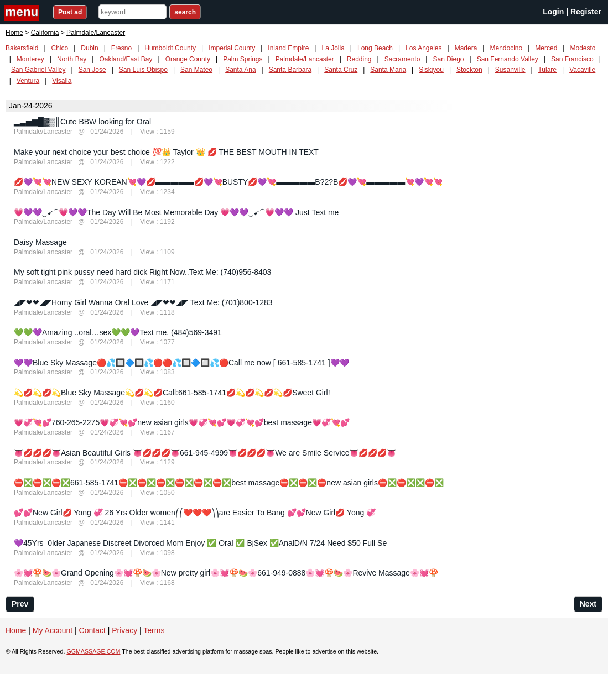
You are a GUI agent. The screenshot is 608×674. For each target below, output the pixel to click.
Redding (359, 59)
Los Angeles (423, 48)
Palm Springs (242, 59)
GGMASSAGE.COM (93, 651)
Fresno (121, 48)
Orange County (187, 59)
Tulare (547, 70)
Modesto (582, 48)
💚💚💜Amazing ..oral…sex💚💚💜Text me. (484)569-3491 (118, 332)
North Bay (71, 59)
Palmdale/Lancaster (305, 59)
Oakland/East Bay (125, 59)
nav (23, 13)
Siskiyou (431, 70)
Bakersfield (22, 48)
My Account (52, 630)
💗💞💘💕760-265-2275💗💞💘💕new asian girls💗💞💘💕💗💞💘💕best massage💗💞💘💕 (182, 422)
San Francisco (572, 59)
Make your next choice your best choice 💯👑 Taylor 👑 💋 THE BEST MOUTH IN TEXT (166, 152)
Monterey (30, 59)
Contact (92, 630)
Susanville (510, 70)
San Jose (92, 70)
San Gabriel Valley (38, 70)
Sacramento (402, 59)
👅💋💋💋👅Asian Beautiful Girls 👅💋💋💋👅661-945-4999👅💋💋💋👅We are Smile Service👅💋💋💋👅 (205, 452)
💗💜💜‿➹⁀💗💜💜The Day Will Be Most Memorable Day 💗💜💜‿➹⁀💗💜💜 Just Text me (176, 212)
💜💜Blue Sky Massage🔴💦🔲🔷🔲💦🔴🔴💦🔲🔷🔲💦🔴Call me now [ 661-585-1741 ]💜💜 (181, 362)
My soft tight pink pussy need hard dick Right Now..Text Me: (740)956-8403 (142, 272)
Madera (466, 48)
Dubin (89, 48)
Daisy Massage (40, 242)
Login (553, 11)
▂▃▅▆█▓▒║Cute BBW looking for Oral (82, 121)
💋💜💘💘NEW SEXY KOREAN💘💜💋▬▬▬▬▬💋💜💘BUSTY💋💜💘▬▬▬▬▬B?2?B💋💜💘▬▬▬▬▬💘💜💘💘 (228, 181)
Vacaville (582, 70)
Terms (153, 630)
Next (588, 603)
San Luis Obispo (143, 70)
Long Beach (375, 48)
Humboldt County (170, 48)
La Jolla (332, 48)
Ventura (28, 81)
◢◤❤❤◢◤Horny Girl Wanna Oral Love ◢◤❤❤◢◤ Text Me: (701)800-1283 (143, 302)
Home (14, 32)
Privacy (124, 630)
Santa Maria (388, 70)
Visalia (61, 81)
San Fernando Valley (507, 59)
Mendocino (506, 48)
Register (585, 11)
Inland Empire (288, 48)
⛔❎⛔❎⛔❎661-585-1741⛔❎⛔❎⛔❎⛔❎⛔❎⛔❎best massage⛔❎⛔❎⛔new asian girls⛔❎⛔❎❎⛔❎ (229, 482)
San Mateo (196, 70)
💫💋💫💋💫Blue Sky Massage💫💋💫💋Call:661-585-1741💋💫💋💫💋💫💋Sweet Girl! (172, 392)
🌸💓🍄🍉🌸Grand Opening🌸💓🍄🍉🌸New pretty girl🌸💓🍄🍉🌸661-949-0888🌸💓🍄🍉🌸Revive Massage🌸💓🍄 (226, 572)
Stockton (469, 70)
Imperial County (232, 48)
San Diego (448, 59)
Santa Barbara (290, 70)
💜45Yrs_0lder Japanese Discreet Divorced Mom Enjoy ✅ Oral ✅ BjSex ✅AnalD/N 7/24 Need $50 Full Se (200, 543)
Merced (546, 48)
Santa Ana (240, 70)
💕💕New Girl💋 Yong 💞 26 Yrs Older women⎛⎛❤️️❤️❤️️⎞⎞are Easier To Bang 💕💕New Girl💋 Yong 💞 (195, 512)
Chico (60, 48)
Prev (20, 603)
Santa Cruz (340, 70)
